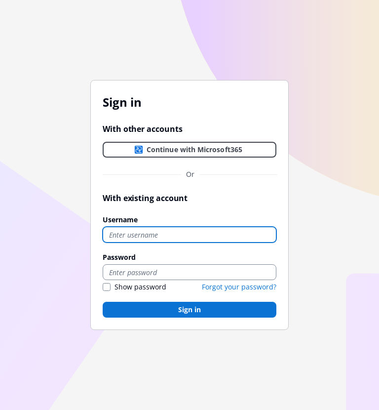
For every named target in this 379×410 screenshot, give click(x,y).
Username (120, 219)
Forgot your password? (239, 286)
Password (119, 257)
